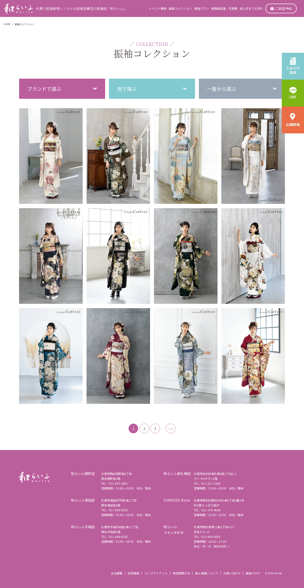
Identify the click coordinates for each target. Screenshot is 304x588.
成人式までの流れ (251, 8)
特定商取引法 (181, 573)
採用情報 (133, 573)
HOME (7, 24)
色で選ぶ (127, 88)
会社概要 (117, 573)
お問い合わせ (232, 573)
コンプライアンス (155, 573)
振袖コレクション (180, 8)
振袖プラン (201, 8)
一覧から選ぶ (221, 88)
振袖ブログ (253, 573)
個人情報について (206, 573)
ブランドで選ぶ (44, 88)
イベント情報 (157, 8)
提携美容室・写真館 (224, 8)
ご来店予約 (281, 8)
